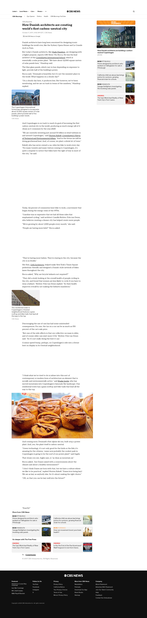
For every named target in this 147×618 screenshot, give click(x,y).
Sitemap (77, 595)
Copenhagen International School (50, 57)
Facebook (36, 587)
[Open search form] (134, 11)
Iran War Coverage (18, 588)
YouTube (35, 584)
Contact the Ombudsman (104, 598)
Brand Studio (79, 592)
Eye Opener (31, 16)
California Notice (59, 587)
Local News (24, 11)
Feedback (99, 595)
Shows (40, 11)
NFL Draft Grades (17, 591)
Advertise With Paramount (104, 587)
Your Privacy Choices (60, 589)
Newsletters (78, 584)
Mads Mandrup (58, 52)
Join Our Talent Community (105, 589)
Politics (39, 16)
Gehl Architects (37, 265)
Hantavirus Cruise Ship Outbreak (19, 584)
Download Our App (81, 589)
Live (33, 11)
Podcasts (77, 587)
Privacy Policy (58, 584)
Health (46, 16)
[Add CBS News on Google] (31, 36)
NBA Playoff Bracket (18, 593)
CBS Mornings (17, 16)
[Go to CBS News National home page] (73, 11)
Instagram (36, 589)
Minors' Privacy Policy (61, 595)
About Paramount (101, 584)
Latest (15, 11)
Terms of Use (58, 592)
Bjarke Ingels (63, 381)
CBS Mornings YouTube (58, 16)
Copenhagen (31, 555)
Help (97, 592)
